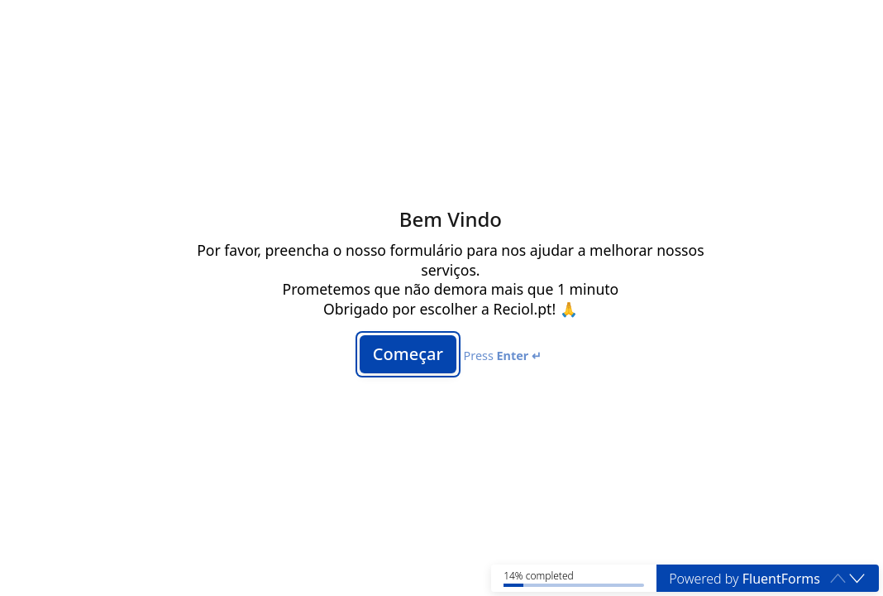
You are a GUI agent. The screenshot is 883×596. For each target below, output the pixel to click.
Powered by (744, 579)
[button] (856, 579)
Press (503, 355)
